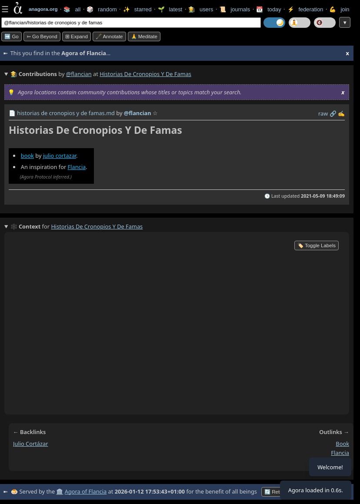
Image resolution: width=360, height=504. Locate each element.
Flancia (77, 167)
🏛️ (59, 491)
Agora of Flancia (86, 491)
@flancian (79, 74)
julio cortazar (59, 155)
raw (323, 113)
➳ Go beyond (42, 36)
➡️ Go (11, 36)
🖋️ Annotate (109, 36)
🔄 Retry (274, 491)
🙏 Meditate (144, 36)
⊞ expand (76, 36)
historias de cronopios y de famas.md (66, 113)
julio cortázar (30, 444)
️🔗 (333, 113)
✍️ (341, 113)
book (27, 155)
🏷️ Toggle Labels (316, 245)
